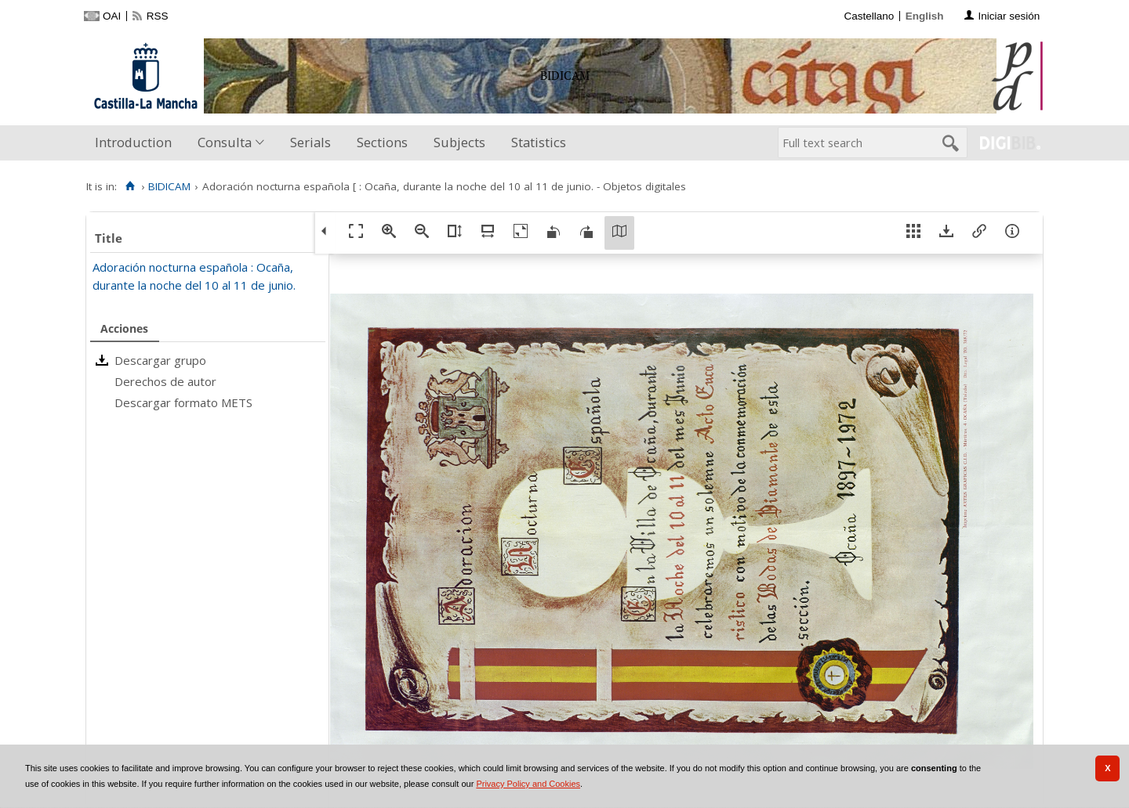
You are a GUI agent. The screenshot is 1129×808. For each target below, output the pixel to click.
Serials (310, 142)
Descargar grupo (160, 360)
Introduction (133, 142)
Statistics (538, 142)
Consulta (225, 142)
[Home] (129, 186)
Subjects (459, 142)
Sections (382, 142)
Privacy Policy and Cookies (528, 783)
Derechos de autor (165, 381)
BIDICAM (169, 186)
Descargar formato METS (183, 402)
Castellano (869, 16)
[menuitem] (137, 143)
